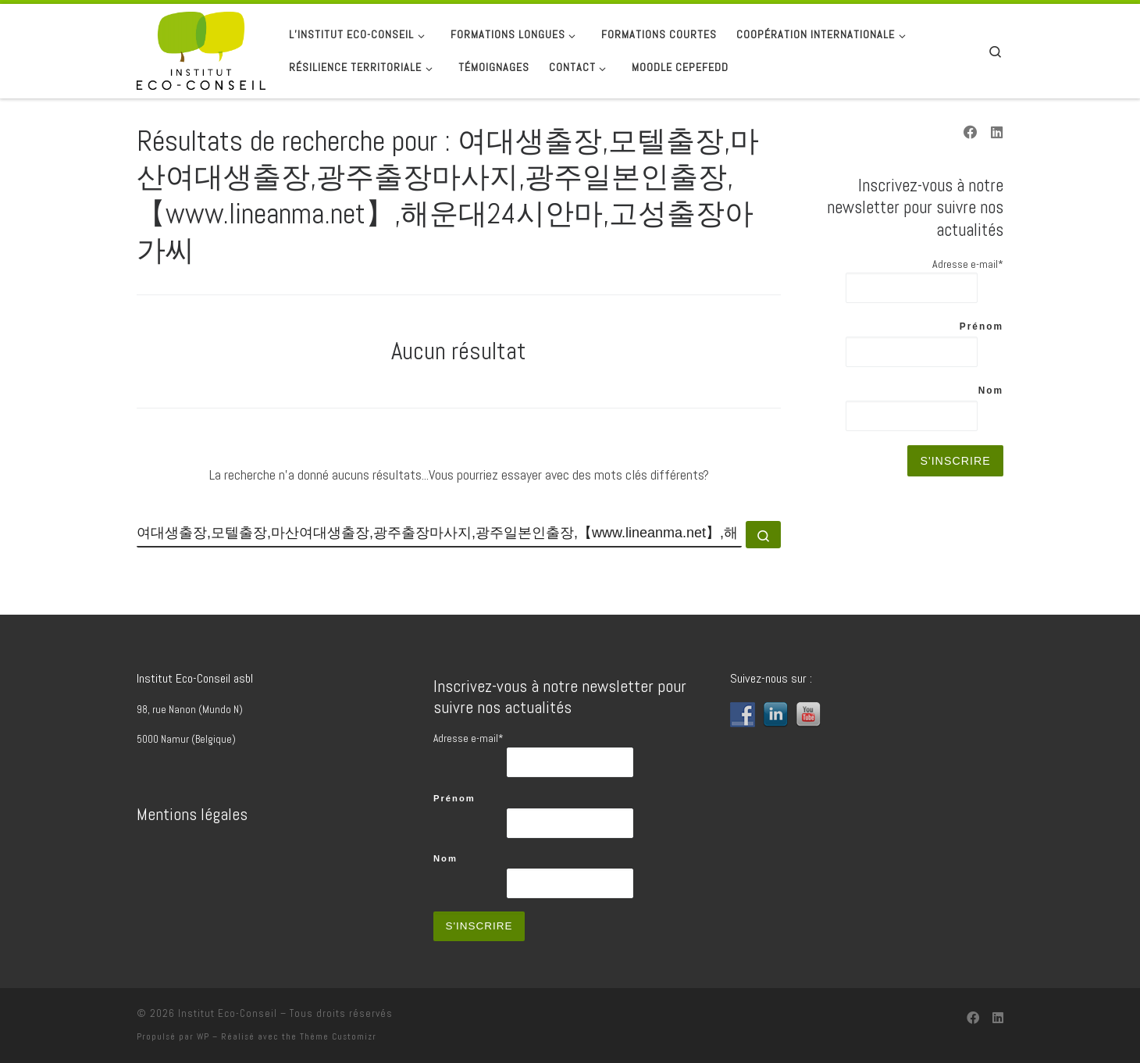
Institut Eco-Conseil (227, 1013)
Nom (990, 390)
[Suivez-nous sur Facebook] (971, 133)
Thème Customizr (338, 1036)
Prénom (981, 326)
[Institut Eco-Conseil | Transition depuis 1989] (201, 49)
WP (203, 1036)
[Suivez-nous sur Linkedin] (997, 133)
